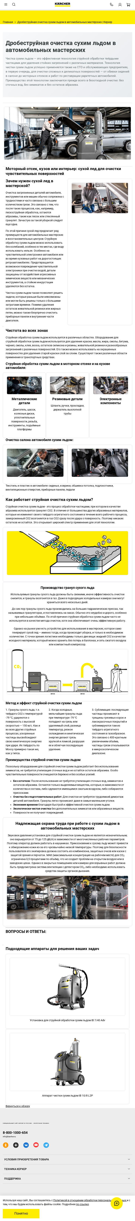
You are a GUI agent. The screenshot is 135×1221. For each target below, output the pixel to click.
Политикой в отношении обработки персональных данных (90, 1200)
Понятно (21, 1213)
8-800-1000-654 (15, 1133)
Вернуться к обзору (18, 1106)
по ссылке (82, 1204)
